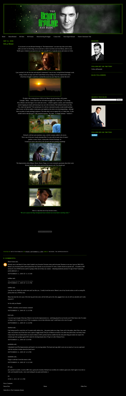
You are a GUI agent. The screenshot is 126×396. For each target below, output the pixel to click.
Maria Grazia (11, 261)
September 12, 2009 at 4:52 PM (19, 352)
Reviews (51, 251)
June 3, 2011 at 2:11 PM (16, 379)
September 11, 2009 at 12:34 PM (20, 323)
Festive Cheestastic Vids (84, 36)
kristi (9, 315)
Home (3, 36)
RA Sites (21, 36)
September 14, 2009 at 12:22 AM (20, 362)
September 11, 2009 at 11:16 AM (20, 273)
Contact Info (57, 36)
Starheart (10, 327)
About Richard (12, 36)
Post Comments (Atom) (17, 390)
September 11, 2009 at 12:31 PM (20, 283)
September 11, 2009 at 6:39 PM (19, 339)
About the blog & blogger (44, 36)
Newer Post (6, 386)
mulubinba (11, 344)
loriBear (10, 278)
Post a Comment (7, 383)
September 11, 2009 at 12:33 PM (20, 310)
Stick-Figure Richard (69, 36)
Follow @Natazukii (97, 69)
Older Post (84, 386)
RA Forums (30, 36)
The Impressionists (61, 251)
